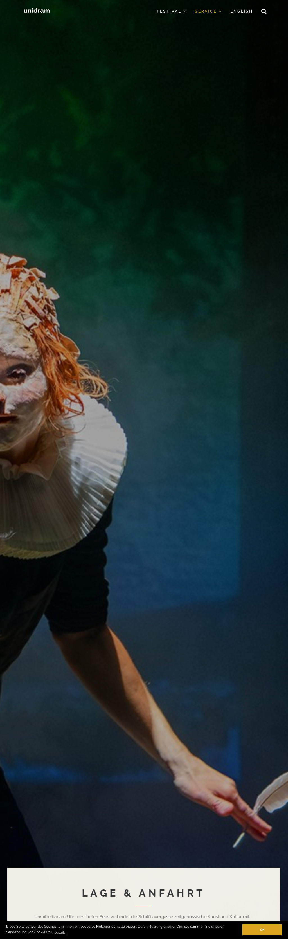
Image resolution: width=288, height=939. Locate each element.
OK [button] (262, 930)
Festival (171, 11)
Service (208, 11)
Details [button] (60, 932)
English (241, 11)
